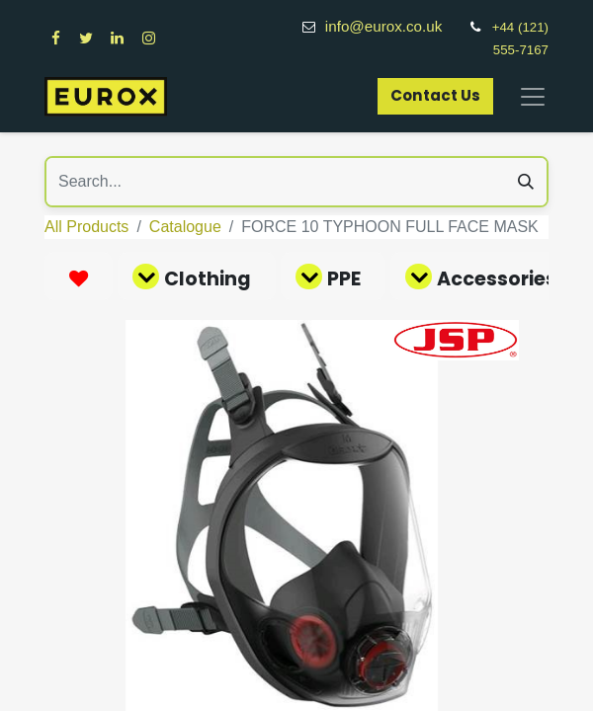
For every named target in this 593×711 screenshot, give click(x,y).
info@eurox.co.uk (394, 26)
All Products (86, 226)
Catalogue (185, 226)
